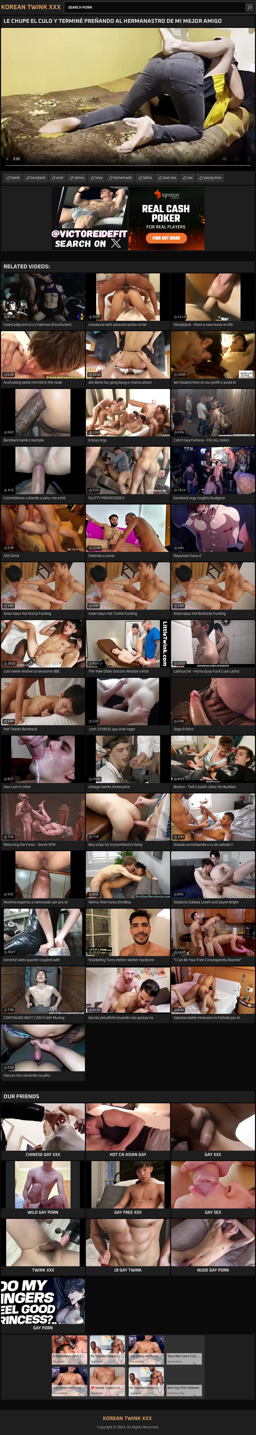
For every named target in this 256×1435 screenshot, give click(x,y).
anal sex (169, 178)
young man (212, 178)
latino (147, 178)
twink (15, 178)
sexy (98, 178)
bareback (37, 178)
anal (59, 178)
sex (190, 178)
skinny (79, 178)
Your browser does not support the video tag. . (128, 99)
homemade (122, 178)
